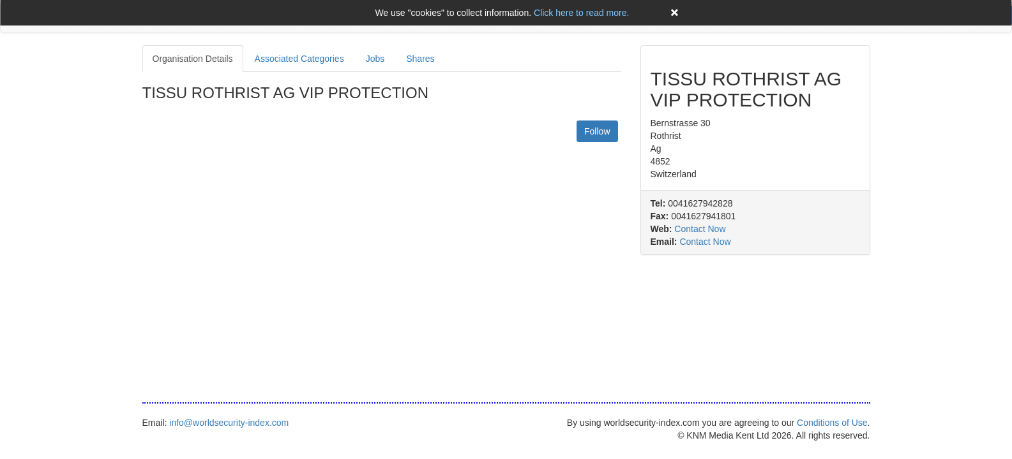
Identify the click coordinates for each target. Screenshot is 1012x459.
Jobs (375, 59)
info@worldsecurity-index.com (229, 423)
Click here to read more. (581, 13)
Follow (597, 131)
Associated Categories (299, 59)
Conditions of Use (832, 423)
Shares (420, 59)
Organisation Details (193, 59)
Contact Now (699, 229)
